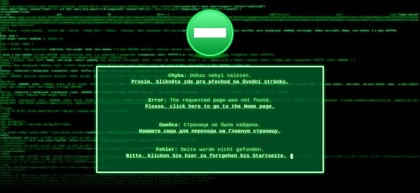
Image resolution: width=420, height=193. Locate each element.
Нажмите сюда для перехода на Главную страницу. (210, 131)
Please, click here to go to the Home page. (210, 106)
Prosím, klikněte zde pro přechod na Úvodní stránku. (209, 82)
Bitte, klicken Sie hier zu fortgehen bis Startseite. (206, 156)
